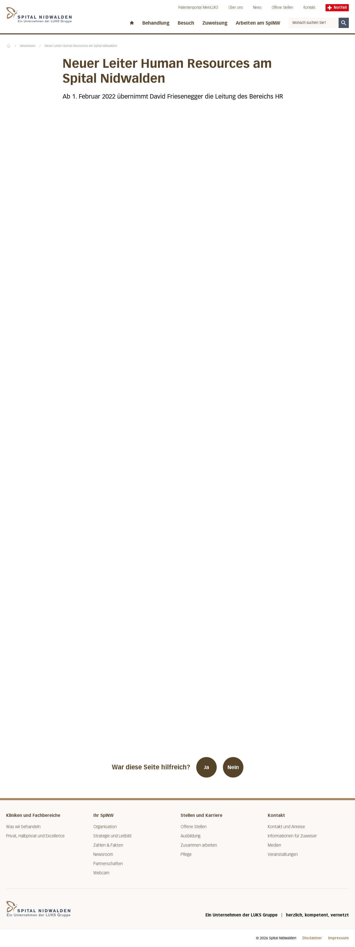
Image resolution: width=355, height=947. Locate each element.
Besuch (186, 23)
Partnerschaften (108, 863)
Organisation (105, 826)
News (257, 7)
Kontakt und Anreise (286, 826)
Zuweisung (215, 23)
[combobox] (313, 23)
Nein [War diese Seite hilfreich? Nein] (233, 767)
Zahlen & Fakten (108, 845)
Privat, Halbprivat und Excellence (35, 836)
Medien (274, 845)
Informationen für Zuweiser (292, 836)
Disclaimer (312, 938)
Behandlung (156, 23)
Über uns (236, 7)
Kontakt (309, 7)
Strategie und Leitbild (112, 836)
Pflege (186, 854)
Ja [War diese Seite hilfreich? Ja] (206, 767)
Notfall (337, 7)
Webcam (101, 873)
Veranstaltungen (283, 854)
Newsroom (27, 46)
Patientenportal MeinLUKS (198, 7)
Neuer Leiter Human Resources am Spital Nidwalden (81, 46)
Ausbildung (190, 836)
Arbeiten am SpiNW (258, 23)
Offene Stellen (282, 7)
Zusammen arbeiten (199, 845)
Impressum (338, 938)
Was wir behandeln (23, 826)
